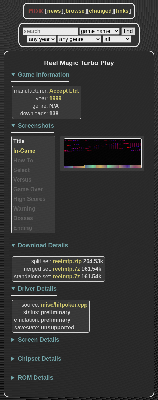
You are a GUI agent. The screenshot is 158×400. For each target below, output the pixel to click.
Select (21, 170)
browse (74, 11)
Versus (22, 180)
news (54, 11)
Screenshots (36, 125)
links (122, 11)
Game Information (44, 74)
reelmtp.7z (66, 269)
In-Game (24, 151)
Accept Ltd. (64, 91)
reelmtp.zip (67, 261)
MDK (36, 11)
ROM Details (36, 377)
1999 (55, 98)
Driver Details (37, 288)
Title (19, 141)
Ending (22, 228)
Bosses (23, 218)
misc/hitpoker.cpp (64, 305)
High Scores (29, 199)
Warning (24, 209)
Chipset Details (39, 358)
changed (100, 11)
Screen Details (38, 339)
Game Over (28, 189)
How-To (23, 160)
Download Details (43, 245)
